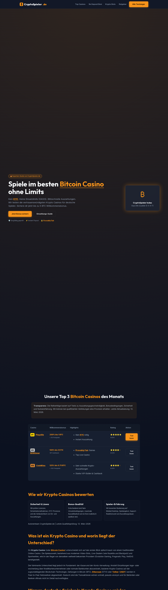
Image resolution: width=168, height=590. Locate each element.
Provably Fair (48, 221)
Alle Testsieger (138, 4)
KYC (15, 199)
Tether (115, 572)
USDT (122, 572)
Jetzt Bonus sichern (20, 214)
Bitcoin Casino (82, 184)
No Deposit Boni (95, 4)
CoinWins (40, 465)
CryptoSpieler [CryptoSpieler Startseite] (33, 4)
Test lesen (132, 437)
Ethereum (96, 572)
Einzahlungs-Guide (44, 214)
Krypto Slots (110, 4)
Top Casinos (80, 4)
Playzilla (40, 435)
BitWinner (35, 453)
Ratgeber (123, 4)
